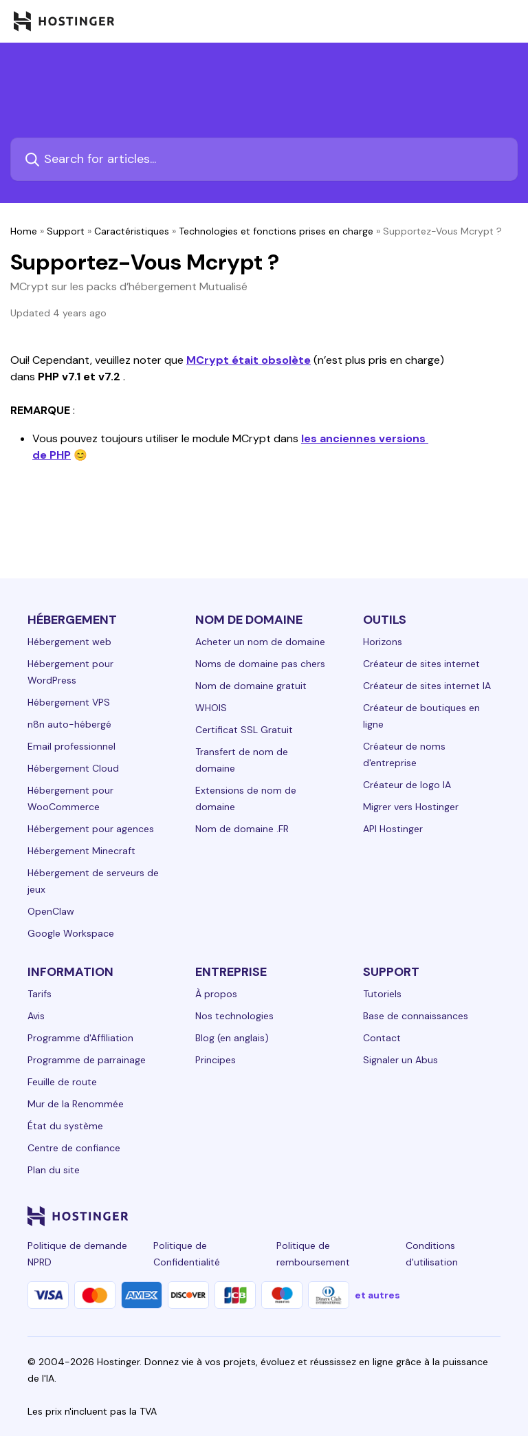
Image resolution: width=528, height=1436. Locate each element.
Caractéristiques (131, 231)
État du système (65, 1126)
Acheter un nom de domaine (260, 641)
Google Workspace (71, 933)
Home (23, 231)
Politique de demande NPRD (77, 1253)
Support (66, 231)
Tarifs (40, 994)
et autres (377, 1295)
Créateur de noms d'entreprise (404, 754)
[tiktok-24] (492, 1216)
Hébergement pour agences (91, 829)
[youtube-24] (437, 1216)
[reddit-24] (464, 1216)
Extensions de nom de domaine (245, 798)
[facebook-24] (354, 1216)
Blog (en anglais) (232, 1038)
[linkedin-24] (327, 1216)
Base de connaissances (415, 1016)
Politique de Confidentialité (186, 1253)
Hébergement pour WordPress (70, 671)
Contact (382, 1038)
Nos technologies (234, 1016)
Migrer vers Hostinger (411, 807)
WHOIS (211, 707)
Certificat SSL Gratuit (244, 730)
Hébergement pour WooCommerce (70, 798)
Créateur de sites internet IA (427, 685)
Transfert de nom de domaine (241, 760)
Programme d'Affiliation (80, 1038)
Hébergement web (69, 641)
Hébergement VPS (69, 702)
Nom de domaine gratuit (251, 685)
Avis (36, 1016)
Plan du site (54, 1170)
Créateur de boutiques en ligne (421, 715)
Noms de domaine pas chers (260, 663)
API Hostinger (393, 829)
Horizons (382, 641)
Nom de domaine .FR (242, 829)
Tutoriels (382, 994)
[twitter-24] (410, 1216)
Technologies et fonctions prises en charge (276, 231)
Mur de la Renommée (76, 1104)
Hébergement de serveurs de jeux (93, 881)
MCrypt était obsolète (248, 360)
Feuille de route (62, 1082)
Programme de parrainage (87, 1060)
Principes (215, 1060)
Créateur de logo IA (407, 785)
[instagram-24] (382, 1216)
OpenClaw (51, 911)
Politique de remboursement (313, 1253)
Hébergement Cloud (73, 768)
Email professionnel (72, 746)
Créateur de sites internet (421, 663)
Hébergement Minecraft (81, 851)
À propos (216, 994)
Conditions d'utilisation (432, 1253)
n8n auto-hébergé (69, 724)
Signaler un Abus (400, 1060)
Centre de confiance (74, 1148)
